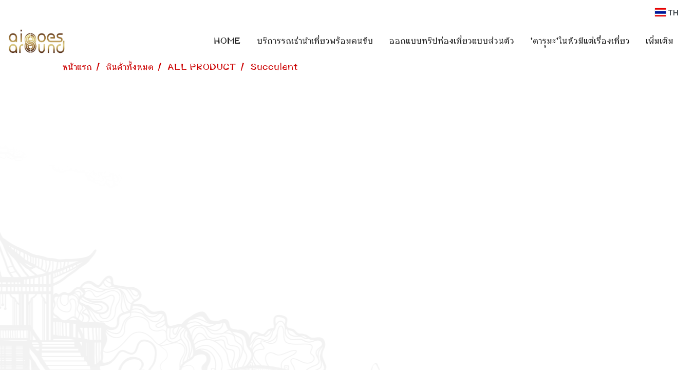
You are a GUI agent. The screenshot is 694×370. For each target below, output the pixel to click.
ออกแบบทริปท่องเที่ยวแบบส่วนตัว (451, 41)
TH (667, 12)
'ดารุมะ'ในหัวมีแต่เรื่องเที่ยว (580, 41)
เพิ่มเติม (659, 41)
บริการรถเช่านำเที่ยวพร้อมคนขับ (315, 41)
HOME (227, 41)
